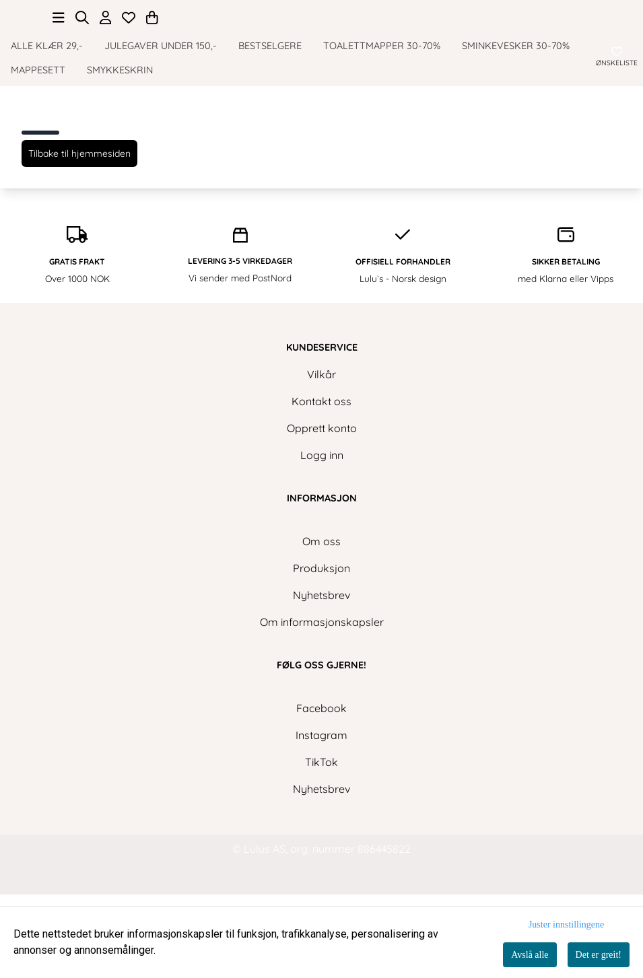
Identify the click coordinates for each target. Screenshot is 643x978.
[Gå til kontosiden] (105, 73)
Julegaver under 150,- (160, 102)
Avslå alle (529, 955)
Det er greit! (598, 955)
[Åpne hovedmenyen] (58, 73)
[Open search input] (82, 73)
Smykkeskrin (120, 126)
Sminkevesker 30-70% (516, 102)
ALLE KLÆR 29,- (47, 102)
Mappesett (38, 126)
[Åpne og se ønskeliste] (128, 73)
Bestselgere (270, 102)
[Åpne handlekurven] (152, 73)
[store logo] (321, 28)
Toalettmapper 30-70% (381, 102)
